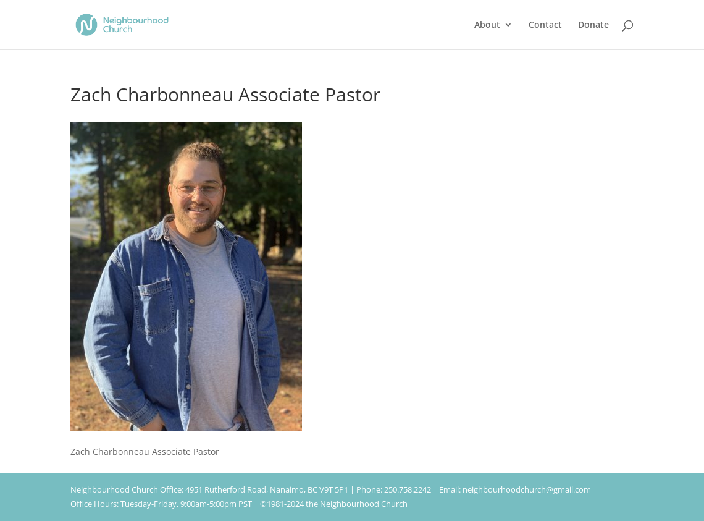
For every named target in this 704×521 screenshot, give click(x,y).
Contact (545, 25)
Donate (593, 25)
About (487, 25)
